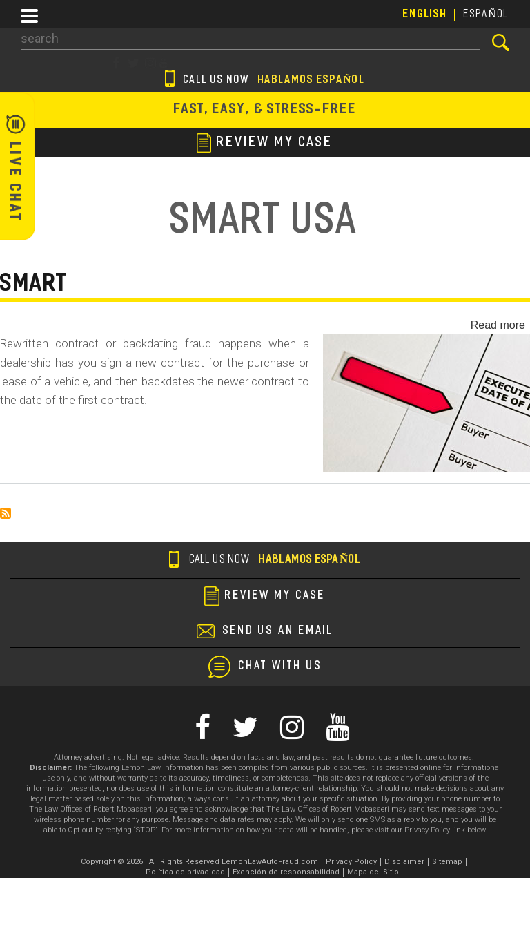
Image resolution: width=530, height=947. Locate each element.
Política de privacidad (185, 872)
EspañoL (486, 14)
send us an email (278, 631)
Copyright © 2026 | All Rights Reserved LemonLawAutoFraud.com (199, 861)
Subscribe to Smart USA (5, 513)
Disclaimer (404, 861)
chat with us (280, 666)
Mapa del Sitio (373, 872)
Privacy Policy (351, 861)
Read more (498, 325)
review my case (265, 143)
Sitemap (447, 861)
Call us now (265, 80)
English (425, 14)
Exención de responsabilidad (286, 872)
